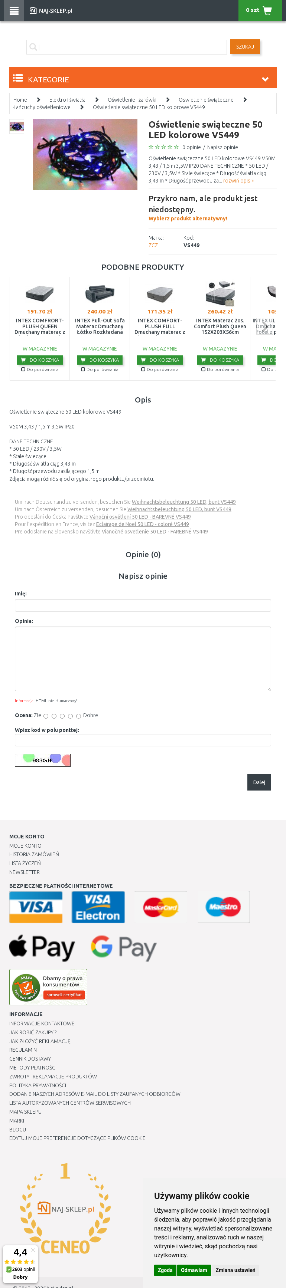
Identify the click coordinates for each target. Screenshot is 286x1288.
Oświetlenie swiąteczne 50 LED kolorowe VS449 (149, 107)
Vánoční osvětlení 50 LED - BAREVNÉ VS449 (140, 517)
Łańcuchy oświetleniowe (42, 107)
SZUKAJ (245, 47)
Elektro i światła (67, 100)
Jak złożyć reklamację (40, 1041)
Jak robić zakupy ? (32, 1032)
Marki (16, 1121)
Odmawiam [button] (194, 1270)
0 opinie (191, 147)
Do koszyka (40, 359)
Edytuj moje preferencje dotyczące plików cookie (77, 1138)
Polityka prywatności (37, 1085)
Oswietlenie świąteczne (206, 100)
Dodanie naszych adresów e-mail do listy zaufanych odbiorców (95, 1094)
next (264, 326)
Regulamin (23, 1050)
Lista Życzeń (25, 863)
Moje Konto (25, 846)
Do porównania (40, 369)
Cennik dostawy (30, 1059)
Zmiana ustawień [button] (235, 1270)
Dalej (259, 782)
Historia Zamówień (34, 854)
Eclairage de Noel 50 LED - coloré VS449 (142, 524)
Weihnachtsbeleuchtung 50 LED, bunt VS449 (184, 502)
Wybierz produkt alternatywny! (213, 207)
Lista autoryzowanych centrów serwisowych (70, 1103)
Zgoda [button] (165, 1270)
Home (20, 100)
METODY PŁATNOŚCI (32, 1068)
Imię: (21, 594)
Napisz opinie (222, 147)
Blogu (17, 1130)
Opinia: (24, 621)
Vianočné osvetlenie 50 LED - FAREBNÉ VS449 (155, 532)
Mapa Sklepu (25, 1112)
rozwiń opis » (238, 181)
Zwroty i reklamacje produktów (53, 1077)
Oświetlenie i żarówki (132, 100)
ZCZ (153, 245)
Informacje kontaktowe (42, 1023)
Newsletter (24, 872)
